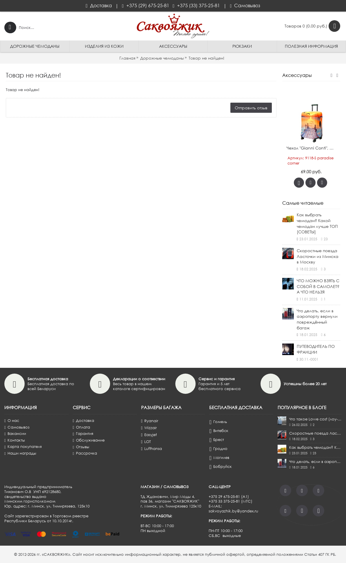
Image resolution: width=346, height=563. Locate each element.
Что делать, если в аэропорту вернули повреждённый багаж (317, 319)
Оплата (81, 427)
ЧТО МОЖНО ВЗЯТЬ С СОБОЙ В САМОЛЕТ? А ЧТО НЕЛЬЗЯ (318, 286)
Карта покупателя (23, 446)
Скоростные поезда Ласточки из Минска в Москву (317, 256)
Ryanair (149, 420)
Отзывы (81, 446)
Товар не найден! (206, 58)
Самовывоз (17, 427)
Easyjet (149, 434)
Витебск (218, 430)
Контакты (14, 440)
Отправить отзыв (251, 107)
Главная (127, 58)
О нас (11, 420)
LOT (146, 441)
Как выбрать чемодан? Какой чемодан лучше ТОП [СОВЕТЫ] (317, 223)
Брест (216, 439)
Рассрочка (85, 453)
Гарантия (83, 433)
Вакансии (15, 433)
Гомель (218, 421)
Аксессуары (297, 75)
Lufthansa (151, 448)
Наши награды (20, 453)
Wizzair (149, 427)
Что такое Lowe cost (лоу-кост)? (315, 419)
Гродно (218, 448)
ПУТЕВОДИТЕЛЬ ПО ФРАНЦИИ (316, 349)
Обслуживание (89, 440)
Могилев (219, 457)
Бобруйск (220, 466)
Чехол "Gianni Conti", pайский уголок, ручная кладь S (312, 147)
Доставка (83, 420)
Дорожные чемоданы (162, 58)
